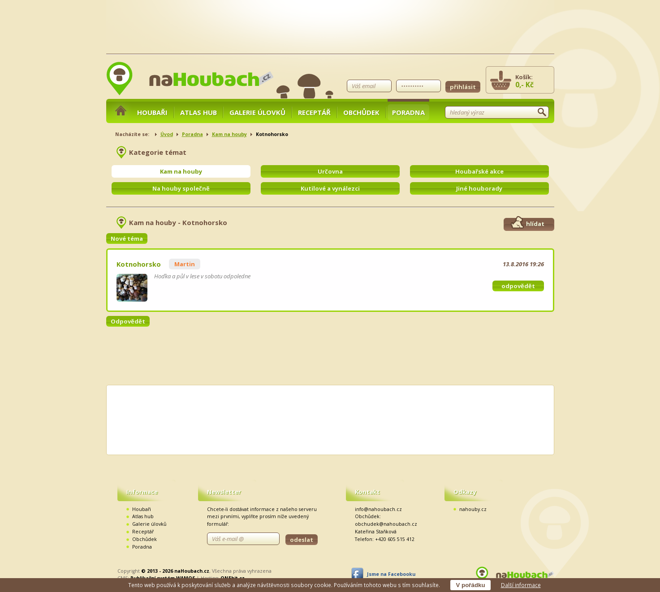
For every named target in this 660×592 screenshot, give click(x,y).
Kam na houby (229, 134)
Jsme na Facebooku (391, 574)
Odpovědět (128, 321)
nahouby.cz (473, 509)
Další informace (521, 584)
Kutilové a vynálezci (330, 188)
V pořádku (470, 585)
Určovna (330, 171)
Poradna (408, 112)
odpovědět (518, 286)
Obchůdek (361, 112)
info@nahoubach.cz (378, 509)
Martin (184, 264)
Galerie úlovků (257, 112)
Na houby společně (181, 188)
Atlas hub (198, 112)
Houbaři (152, 112)
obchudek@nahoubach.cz (386, 524)
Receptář (314, 112)
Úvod (166, 134)
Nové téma (127, 238)
